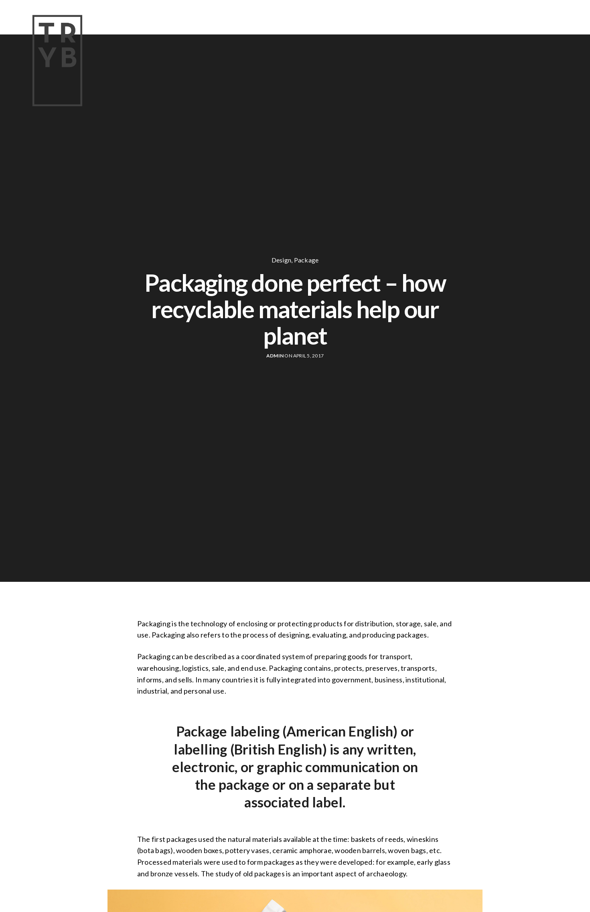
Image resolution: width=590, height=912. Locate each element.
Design (281, 260)
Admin (275, 356)
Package (306, 260)
